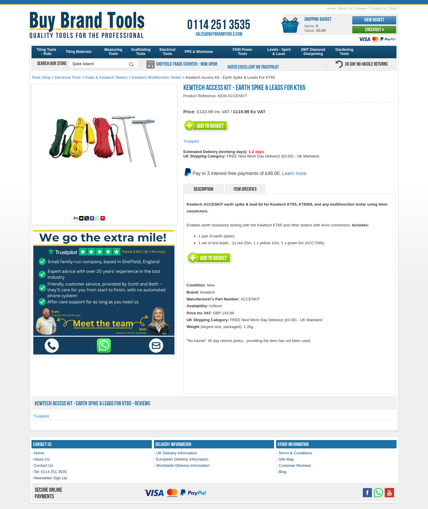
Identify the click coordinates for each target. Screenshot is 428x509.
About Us (345, 8)
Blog (393, 8)
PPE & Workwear (199, 52)
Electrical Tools (167, 52)
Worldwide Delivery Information (183, 465)
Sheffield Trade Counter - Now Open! (186, 64)
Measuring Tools (113, 52)
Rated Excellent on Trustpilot (253, 67)
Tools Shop (41, 77)
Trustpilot (191, 141)
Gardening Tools (344, 52)
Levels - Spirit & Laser (279, 52)
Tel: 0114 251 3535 (50, 471)
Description (203, 189)
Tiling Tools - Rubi (46, 52)
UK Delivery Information (176, 453)
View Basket (374, 19)
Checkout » (374, 29)
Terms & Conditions (295, 453)
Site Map (286, 459)
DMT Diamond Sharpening (313, 52)
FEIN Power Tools (243, 52)
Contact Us (379, 8)
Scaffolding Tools (140, 52)
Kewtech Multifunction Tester (156, 77)
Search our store (52, 63)
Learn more (294, 173)
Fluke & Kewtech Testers (106, 77)
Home (331, 8)
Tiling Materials (79, 52)
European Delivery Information (182, 459)
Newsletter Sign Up (50, 478)
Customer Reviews (294, 465)
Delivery (361, 8)
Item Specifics (245, 189)
